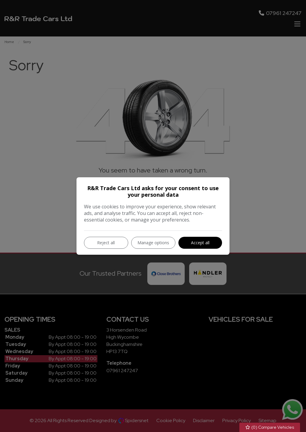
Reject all (106, 242)
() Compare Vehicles (269, 427)
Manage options (153, 242)
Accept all (200, 242)
